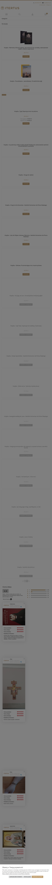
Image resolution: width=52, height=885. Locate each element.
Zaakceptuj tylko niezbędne (16, 876)
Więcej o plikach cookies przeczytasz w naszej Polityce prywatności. (16, 873)
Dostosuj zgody (27, 876)
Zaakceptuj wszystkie (37, 876)
